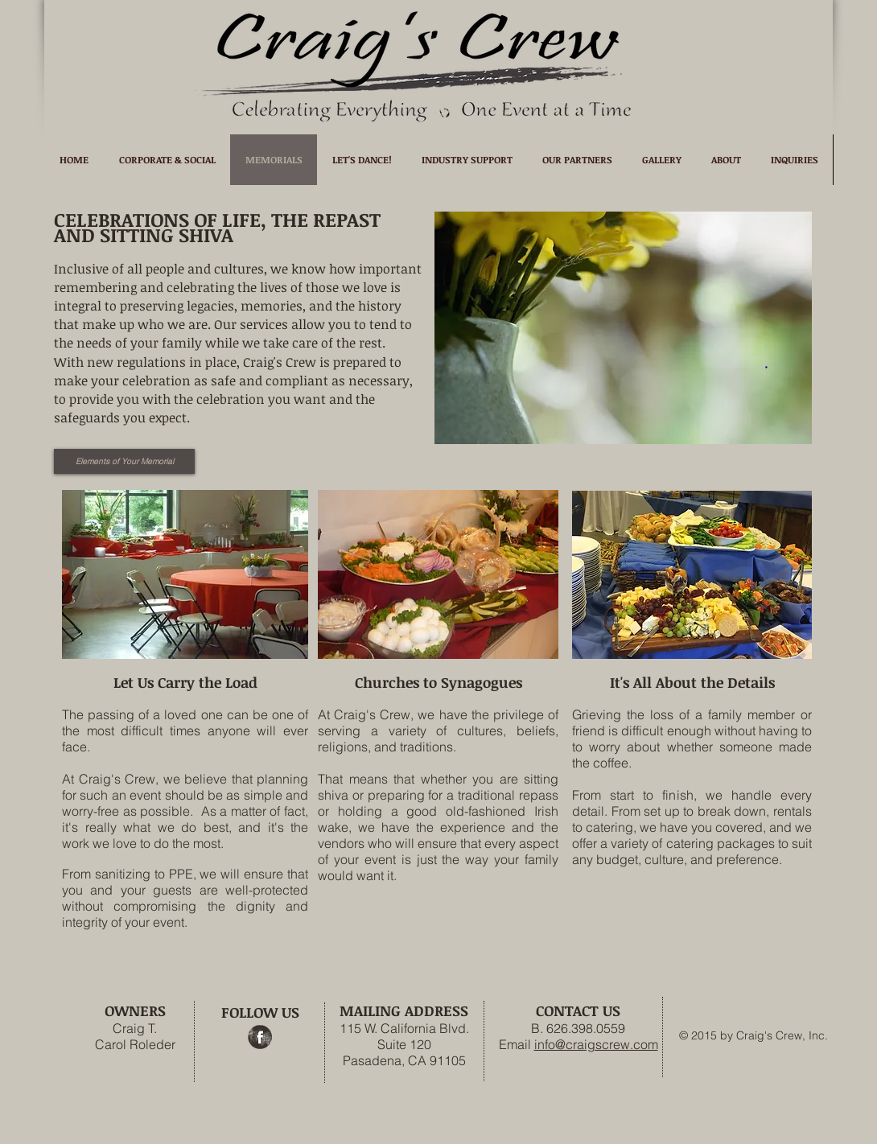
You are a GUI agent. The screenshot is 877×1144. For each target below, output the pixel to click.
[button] (623, 328)
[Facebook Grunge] (260, 1037)
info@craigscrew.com (596, 1044)
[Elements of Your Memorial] (124, 461)
